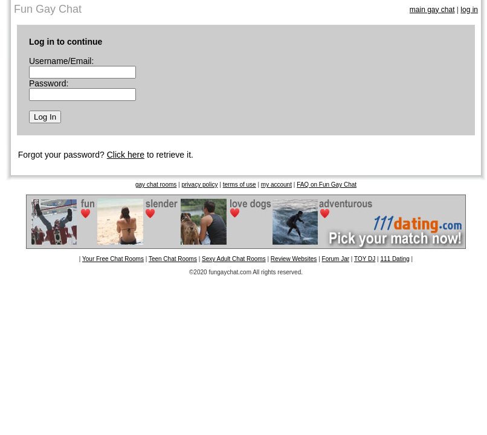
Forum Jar (336, 259)
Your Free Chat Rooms (113, 259)
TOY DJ (364, 259)
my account (276, 184)
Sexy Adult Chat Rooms (234, 259)
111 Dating (394, 259)
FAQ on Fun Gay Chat (326, 184)
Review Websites (294, 259)
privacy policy (199, 184)
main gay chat (432, 9)
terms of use (239, 184)
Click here (125, 155)
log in (469, 9)
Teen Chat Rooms (173, 259)
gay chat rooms (155, 184)
